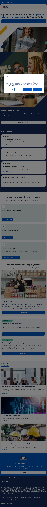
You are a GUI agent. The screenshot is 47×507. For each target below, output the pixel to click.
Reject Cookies (27, 89)
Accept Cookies (37, 89)
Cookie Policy (29, 84)
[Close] (41, 75)
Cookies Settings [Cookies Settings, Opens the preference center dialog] (10, 89)
